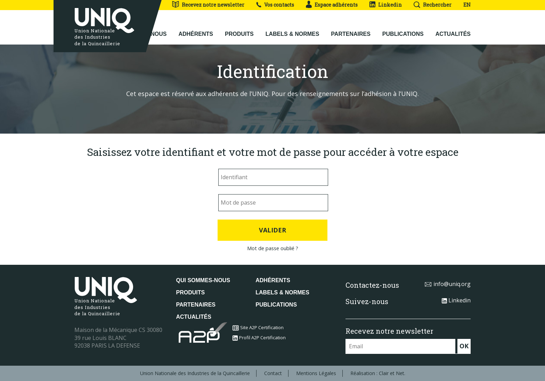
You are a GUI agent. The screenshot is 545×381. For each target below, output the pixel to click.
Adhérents (195, 28)
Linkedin (385, 4)
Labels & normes (292, 28)
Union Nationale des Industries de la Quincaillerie (195, 373)
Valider (272, 230)
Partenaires (351, 28)
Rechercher (433, 4)
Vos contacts (275, 4)
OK (464, 346)
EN (467, 4)
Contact (273, 373)
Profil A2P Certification (259, 337)
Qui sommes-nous (203, 280)
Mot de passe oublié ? (272, 248)
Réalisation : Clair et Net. (377, 373)
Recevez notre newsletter (208, 4)
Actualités (453, 28)
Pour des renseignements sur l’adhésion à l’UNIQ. (345, 93)
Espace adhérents (332, 4)
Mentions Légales (316, 373)
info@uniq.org (447, 284)
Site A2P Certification (258, 327)
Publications (403, 28)
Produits (239, 28)
